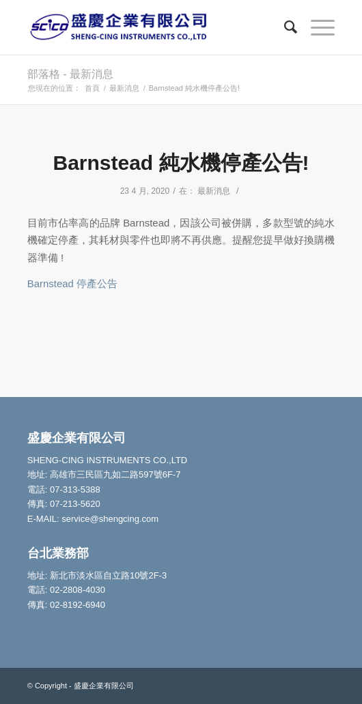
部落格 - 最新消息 (70, 74)
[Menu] (316, 27)
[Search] (283, 27)
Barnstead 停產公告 (72, 283)
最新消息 (213, 191)
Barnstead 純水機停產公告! (181, 162)
